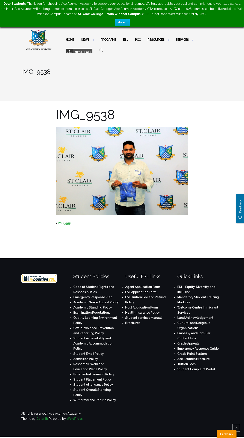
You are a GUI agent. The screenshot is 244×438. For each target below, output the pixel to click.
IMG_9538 (65, 223)
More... (122, 22)
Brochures (132, 323)
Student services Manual (143, 317)
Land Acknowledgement (195, 317)
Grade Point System (192, 353)
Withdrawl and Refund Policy (94, 400)
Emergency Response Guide (198, 348)
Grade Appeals (188, 343)
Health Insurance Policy (142, 312)
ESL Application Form (140, 292)
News (85, 39)
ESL (125, 39)
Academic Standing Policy (92, 307)
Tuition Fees (186, 364)
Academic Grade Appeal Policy (96, 302)
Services (182, 39)
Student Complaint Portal (196, 369)
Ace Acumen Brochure (193, 359)
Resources (156, 39)
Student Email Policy (88, 353)
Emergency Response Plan (92, 297)
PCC (138, 39)
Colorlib (42, 418)
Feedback (226, 434)
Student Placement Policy (92, 379)
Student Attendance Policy (93, 384)
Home (70, 39)
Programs (108, 39)
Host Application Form (141, 307)
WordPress (75, 418)
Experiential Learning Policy (93, 374)
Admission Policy (85, 359)
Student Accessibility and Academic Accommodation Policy (93, 343)
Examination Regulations (91, 312)
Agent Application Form (142, 287)
